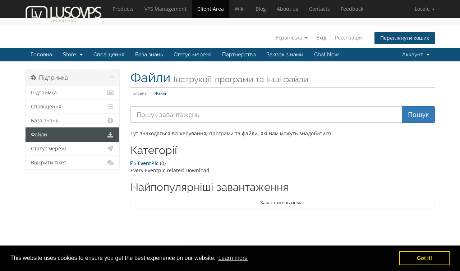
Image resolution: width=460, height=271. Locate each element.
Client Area (210, 8)
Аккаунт (415, 54)
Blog (261, 8)
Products (123, 8)
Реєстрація (348, 37)
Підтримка (72, 92)
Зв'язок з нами (285, 54)
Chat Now (326, 54)
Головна (41, 54)
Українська (291, 37)
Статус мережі (192, 54)
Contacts (319, 8)
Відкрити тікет (72, 162)
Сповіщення (108, 54)
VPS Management (165, 8)
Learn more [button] (233, 258)
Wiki (240, 8)
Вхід (321, 37)
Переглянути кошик (404, 37)
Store (73, 54)
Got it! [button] (424, 258)
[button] (424, 9)
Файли (72, 134)
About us (287, 8)
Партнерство (239, 54)
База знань (149, 54)
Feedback (352, 8)
